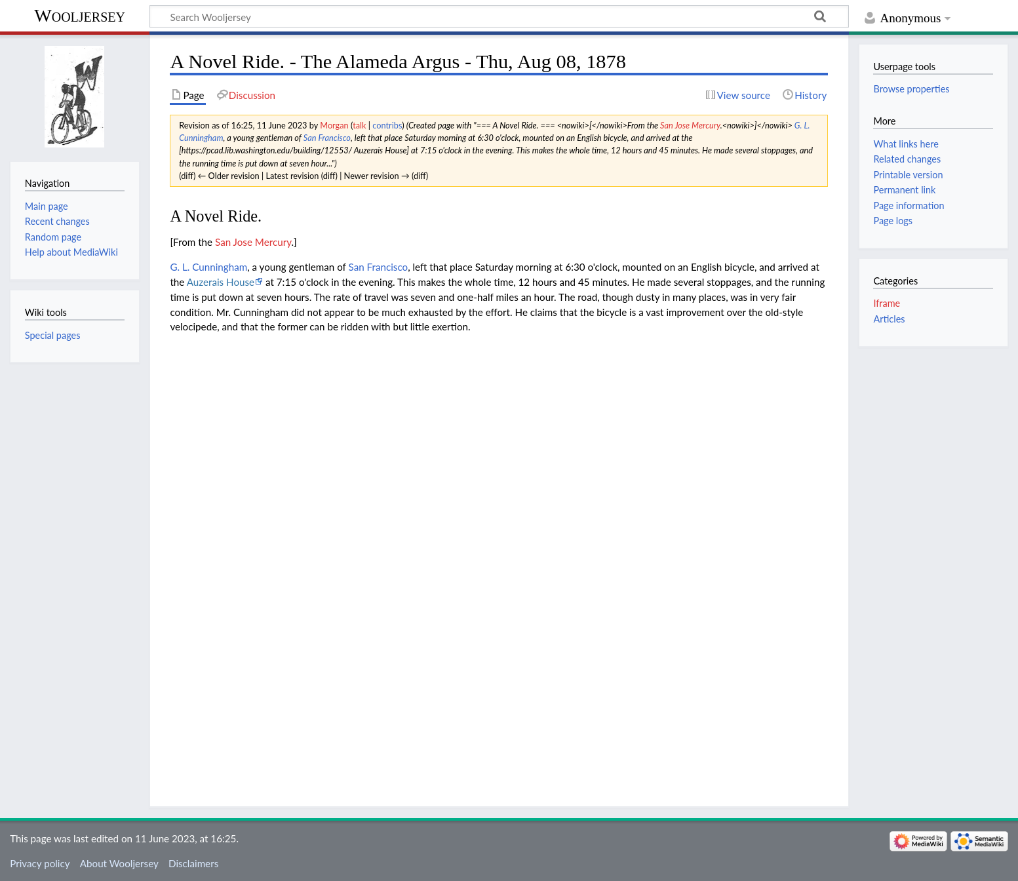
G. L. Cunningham (208, 267)
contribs (387, 125)
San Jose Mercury (690, 125)
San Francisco (327, 137)
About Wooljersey (119, 863)
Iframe (886, 303)
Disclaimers (193, 863)
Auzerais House (220, 282)
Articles (889, 318)
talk (359, 125)
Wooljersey (79, 15)
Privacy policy (39, 863)
